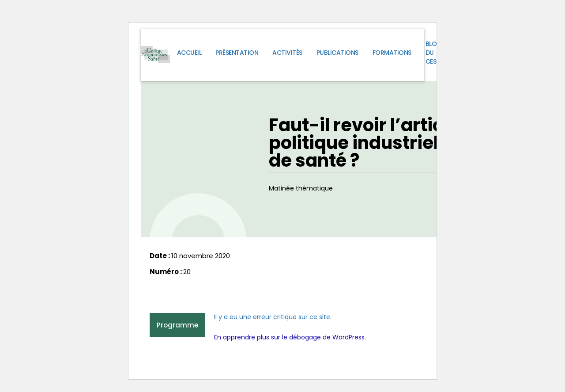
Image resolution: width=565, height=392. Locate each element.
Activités (287, 52)
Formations (392, 52)
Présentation (236, 52)
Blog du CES (434, 52)
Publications (337, 52)
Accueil (189, 52)
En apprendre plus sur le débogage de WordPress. (290, 337)
